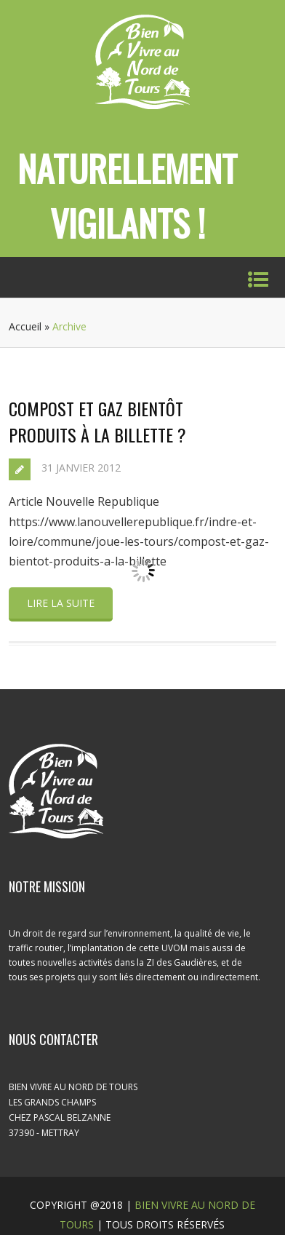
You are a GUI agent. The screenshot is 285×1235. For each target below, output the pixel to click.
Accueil (25, 326)
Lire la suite (61, 603)
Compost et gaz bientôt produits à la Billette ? (97, 421)
